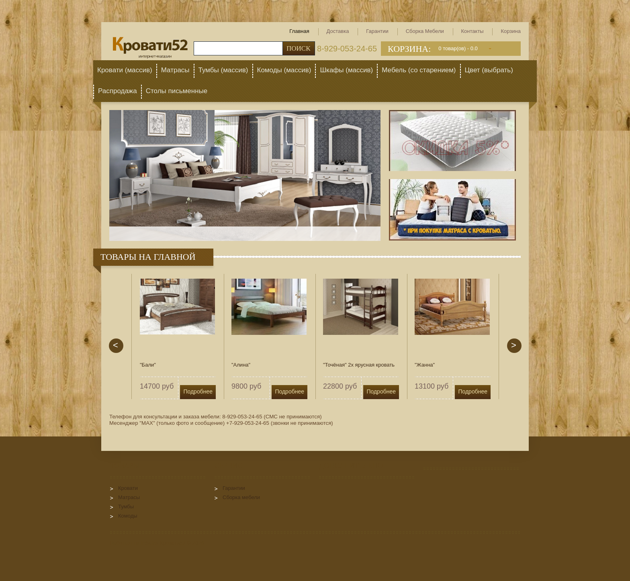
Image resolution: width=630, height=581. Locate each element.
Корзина (511, 31)
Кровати (128, 488)
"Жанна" (425, 365)
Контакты (472, 31)
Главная (299, 31)
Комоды (127, 516)
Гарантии (377, 31)
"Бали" (148, 365)
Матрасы (175, 70)
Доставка (338, 31)
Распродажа (117, 91)
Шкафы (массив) (346, 70)
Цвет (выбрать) (489, 70)
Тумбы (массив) (223, 70)
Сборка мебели (425, 31)
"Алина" (240, 365)
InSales (149, 543)
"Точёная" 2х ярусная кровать (359, 365)
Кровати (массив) (124, 70)
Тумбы (126, 507)
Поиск (298, 48)
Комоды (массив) (284, 70)
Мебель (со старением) (419, 70)
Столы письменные (176, 91)
